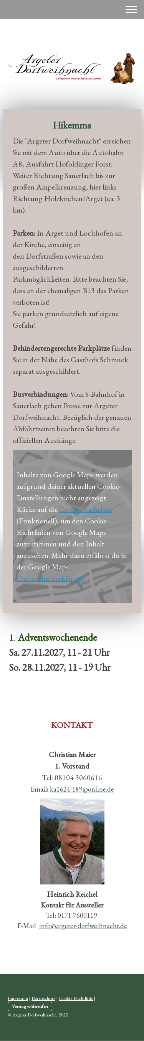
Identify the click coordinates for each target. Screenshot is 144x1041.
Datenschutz (43, 998)
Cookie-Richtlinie (86, 509)
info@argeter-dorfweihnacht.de (83, 925)
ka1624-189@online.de (82, 789)
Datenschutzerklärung (51, 578)
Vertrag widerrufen (30, 1006)
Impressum (18, 998)
